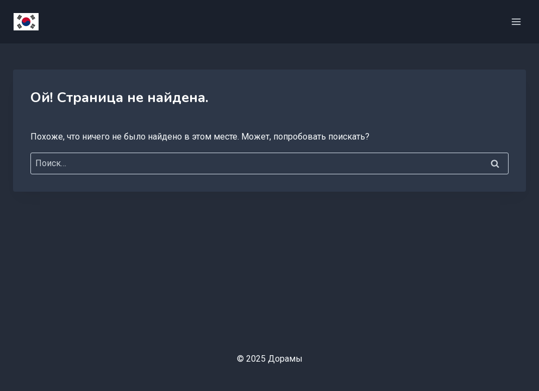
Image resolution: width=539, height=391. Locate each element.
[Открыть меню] (516, 21)
